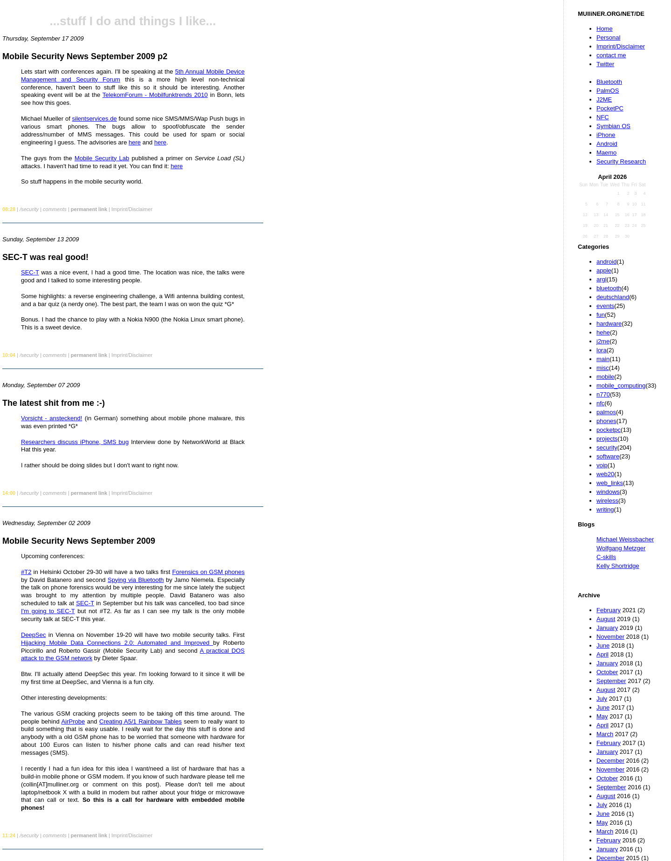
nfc (600, 403)
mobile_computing (621, 385)
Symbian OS (613, 126)
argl (601, 279)
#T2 (26, 571)
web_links (609, 482)
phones (606, 420)
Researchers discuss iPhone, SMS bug (75, 441)
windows (608, 491)
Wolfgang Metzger (620, 548)
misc (602, 367)
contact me (611, 55)
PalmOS (607, 90)
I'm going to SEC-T (48, 611)
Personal (608, 37)
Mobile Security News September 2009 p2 (84, 56)
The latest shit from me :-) (53, 403)
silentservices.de (94, 118)
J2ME (604, 99)
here (135, 142)
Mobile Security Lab (102, 158)
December (610, 760)
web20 (605, 474)
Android (606, 143)
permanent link (89, 209)
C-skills (606, 557)
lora (601, 350)
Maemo (606, 152)
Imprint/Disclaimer (620, 46)
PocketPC (609, 108)
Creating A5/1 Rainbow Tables (140, 721)
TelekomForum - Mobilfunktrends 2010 (155, 94)
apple (603, 270)
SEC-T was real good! (45, 257)
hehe (603, 332)
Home (604, 28)
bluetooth (609, 288)
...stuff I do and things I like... (133, 21)
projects (607, 438)
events (605, 305)
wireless (607, 500)
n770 (603, 394)
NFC (602, 117)
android (606, 261)
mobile (605, 376)
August (605, 618)
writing (605, 509)
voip (602, 465)
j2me (602, 341)
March (604, 734)
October (607, 672)
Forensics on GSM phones (208, 571)
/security (29, 209)
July (601, 698)
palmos (606, 412)
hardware (609, 323)
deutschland (612, 297)
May (602, 716)
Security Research (621, 161)
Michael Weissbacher (625, 539)
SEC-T (30, 272)
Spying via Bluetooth (136, 579)
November (610, 636)
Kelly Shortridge (617, 565)
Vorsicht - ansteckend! (51, 418)
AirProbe (73, 721)
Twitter (605, 64)
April (602, 654)
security (606, 447)
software (607, 456)
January (607, 627)
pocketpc (608, 429)
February (608, 610)
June (602, 645)
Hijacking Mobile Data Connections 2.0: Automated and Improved (117, 642)
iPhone (605, 134)
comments (55, 209)
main (602, 358)
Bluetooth (609, 81)
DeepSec (33, 634)
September (611, 680)
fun (600, 314)
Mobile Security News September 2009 (78, 541)
